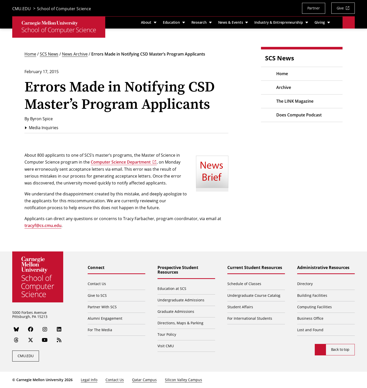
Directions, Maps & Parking (180, 322)
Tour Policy (167, 334)
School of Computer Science (64, 9)
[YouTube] (45, 340)
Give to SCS (97, 295)
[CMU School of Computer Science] (58, 27)
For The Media (100, 329)
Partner (313, 8)
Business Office (310, 318)
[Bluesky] (16, 329)
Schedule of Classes (244, 283)
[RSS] (59, 340)
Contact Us (97, 283)
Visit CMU (166, 345)
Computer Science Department (121, 162)
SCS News (49, 54)
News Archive (75, 54)
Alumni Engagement (105, 318)
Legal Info (89, 379)
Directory (305, 283)
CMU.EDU (21, 9)
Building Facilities (312, 295)
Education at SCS (172, 288)
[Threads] (16, 340)
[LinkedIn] (59, 329)
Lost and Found (310, 329)
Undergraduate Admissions (181, 300)
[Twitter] (30, 340)
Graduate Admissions (176, 311)
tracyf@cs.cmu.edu (42, 225)
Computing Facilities (314, 306)
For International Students (249, 318)
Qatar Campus (144, 379)
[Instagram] (45, 329)
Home (30, 54)
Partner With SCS (102, 306)
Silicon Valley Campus (183, 379)
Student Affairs (240, 306)
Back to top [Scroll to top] (340, 349)
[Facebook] (30, 329)
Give (340, 8)
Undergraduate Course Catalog (253, 295)
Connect (96, 267)
